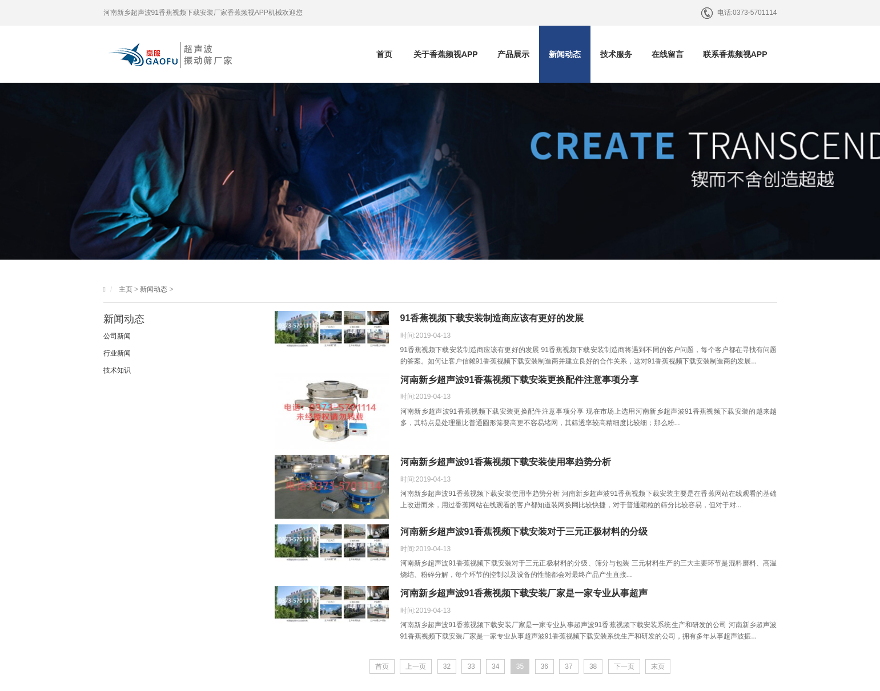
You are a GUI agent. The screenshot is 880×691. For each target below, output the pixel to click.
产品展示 (513, 54)
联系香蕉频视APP (735, 54)
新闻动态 (565, 54)
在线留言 (668, 54)
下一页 (624, 666)
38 (593, 666)
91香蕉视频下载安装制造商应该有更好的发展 (492, 318)
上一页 (415, 666)
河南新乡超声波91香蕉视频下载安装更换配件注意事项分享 (519, 380)
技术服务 (616, 54)
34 (495, 666)
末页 (658, 666)
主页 (125, 289)
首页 (384, 54)
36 (544, 666)
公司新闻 (117, 336)
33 (471, 666)
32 (447, 666)
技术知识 (117, 370)
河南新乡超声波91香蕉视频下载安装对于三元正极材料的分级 (524, 531)
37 (568, 666)
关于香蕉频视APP (445, 54)
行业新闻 (117, 353)
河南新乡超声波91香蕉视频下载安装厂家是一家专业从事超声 (524, 593)
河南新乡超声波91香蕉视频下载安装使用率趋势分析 (506, 462)
